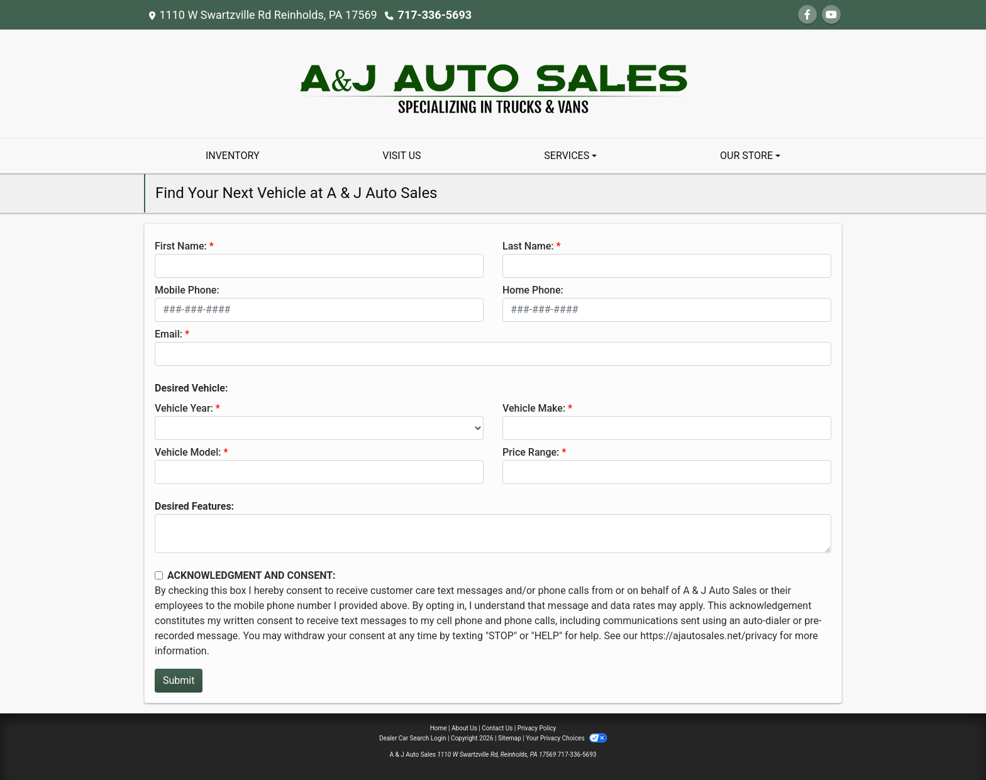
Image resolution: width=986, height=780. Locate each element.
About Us (464, 728)
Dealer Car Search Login (412, 738)
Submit (178, 680)
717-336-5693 (435, 14)
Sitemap (509, 738)
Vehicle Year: (184, 408)
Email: (168, 334)
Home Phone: (532, 290)
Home (438, 728)
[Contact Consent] (159, 575)
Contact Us (497, 728)
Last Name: (528, 246)
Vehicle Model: (188, 452)
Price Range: (530, 452)
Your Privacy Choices (566, 738)
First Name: (181, 246)
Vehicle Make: (533, 408)
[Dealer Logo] (493, 83)
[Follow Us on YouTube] (831, 15)
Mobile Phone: (187, 290)
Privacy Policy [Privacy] (537, 728)
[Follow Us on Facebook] (807, 15)
